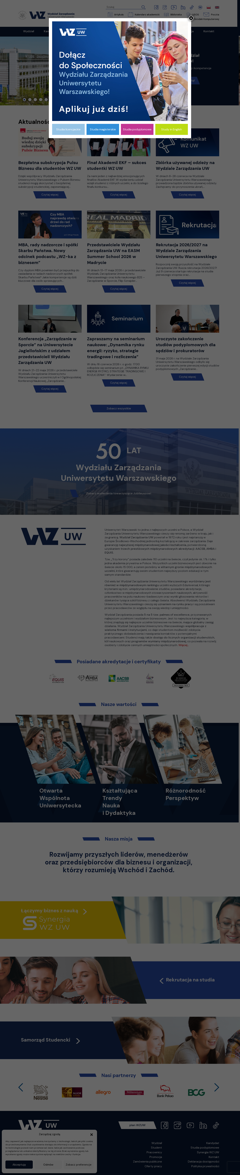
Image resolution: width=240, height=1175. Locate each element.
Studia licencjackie (68, 129)
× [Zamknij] (191, 18)
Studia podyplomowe (137, 129)
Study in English (171, 129)
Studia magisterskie (103, 129)
